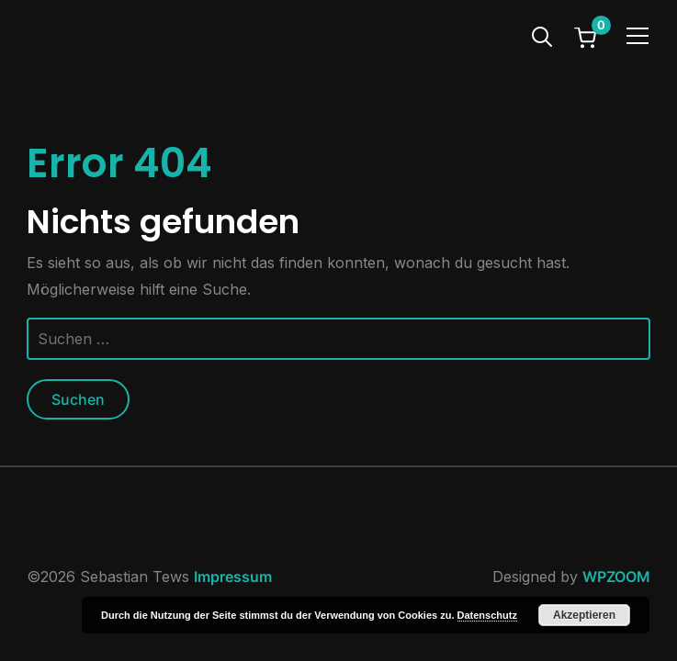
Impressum (233, 576)
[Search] (542, 35)
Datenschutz (487, 615)
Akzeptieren (584, 615)
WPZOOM (616, 576)
